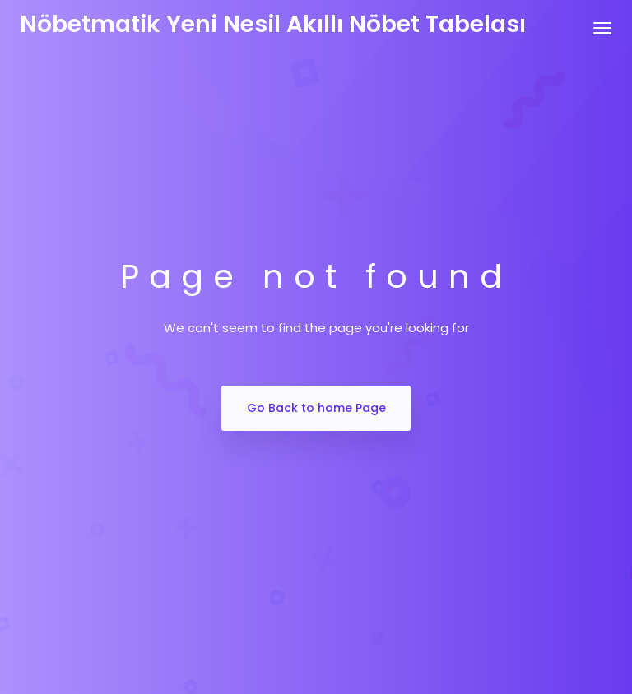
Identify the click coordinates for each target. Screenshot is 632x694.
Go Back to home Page (316, 408)
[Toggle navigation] (602, 28)
